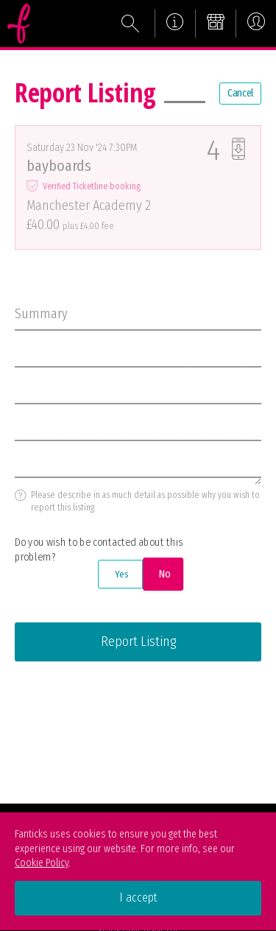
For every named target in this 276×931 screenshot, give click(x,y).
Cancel (240, 93)
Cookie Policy (41, 863)
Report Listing (138, 641)
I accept (138, 897)
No (163, 573)
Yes (121, 574)
